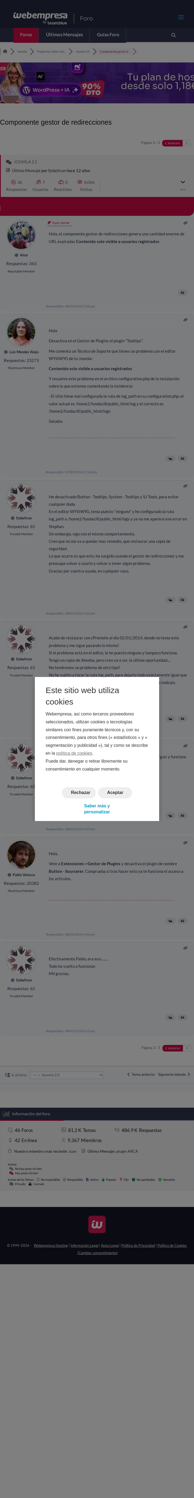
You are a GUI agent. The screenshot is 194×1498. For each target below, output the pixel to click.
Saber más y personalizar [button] (97, 809)
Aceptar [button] (115, 792)
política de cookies (74, 753)
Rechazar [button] (80, 792)
